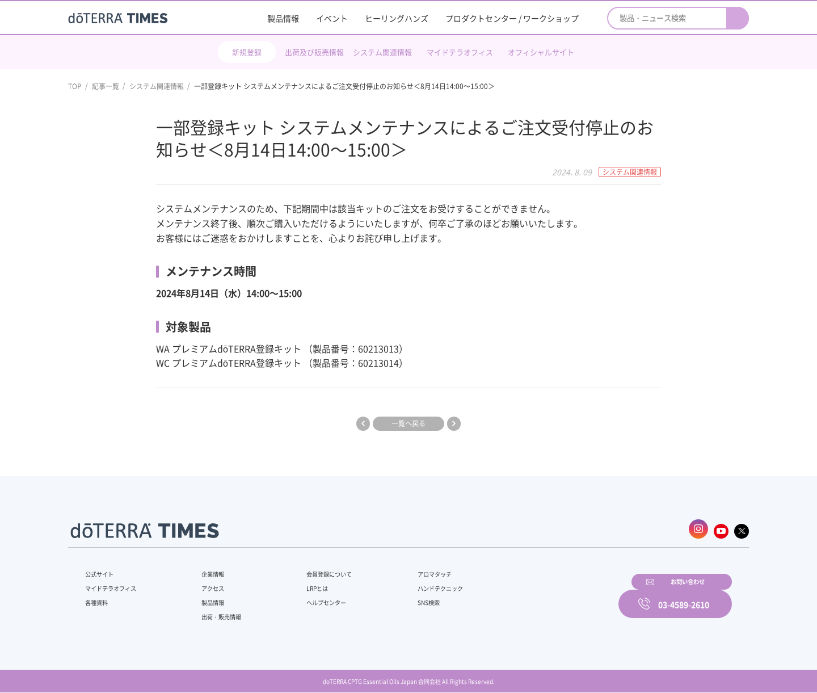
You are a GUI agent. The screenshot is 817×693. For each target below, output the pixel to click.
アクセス (206, 583)
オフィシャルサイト (541, 52)
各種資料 (98, 598)
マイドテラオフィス (460, 52)
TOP (75, 86)
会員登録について (313, 569)
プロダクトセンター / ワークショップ (512, 18)
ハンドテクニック (413, 583)
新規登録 (247, 52)
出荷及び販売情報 (314, 52)
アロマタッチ (406, 569)
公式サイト (102, 569)
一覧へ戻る (408, 423)
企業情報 (206, 569)
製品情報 (283, 18)
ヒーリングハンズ (396, 18)
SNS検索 (399, 598)
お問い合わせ (553, 596)
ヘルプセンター (310, 598)
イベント (332, 18)
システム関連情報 (382, 52)
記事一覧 (105, 86)
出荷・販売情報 (216, 612)
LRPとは (299, 583)
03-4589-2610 (683, 596)
